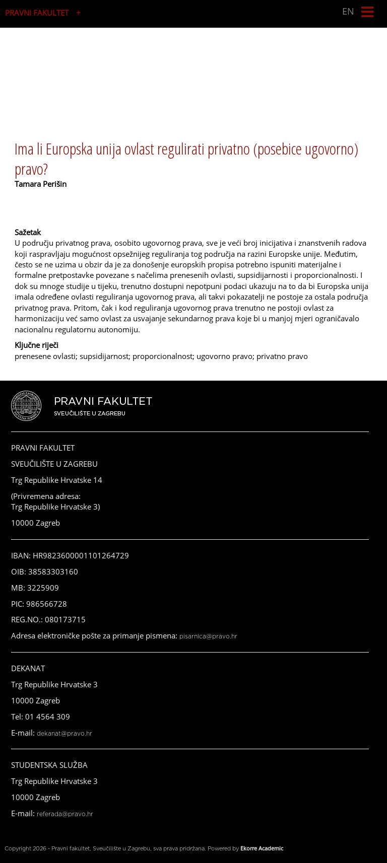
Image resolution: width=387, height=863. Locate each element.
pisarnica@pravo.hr (208, 636)
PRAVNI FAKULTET (37, 13)
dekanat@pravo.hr (64, 734)
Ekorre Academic (261, 848)
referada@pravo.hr (65, 814)
